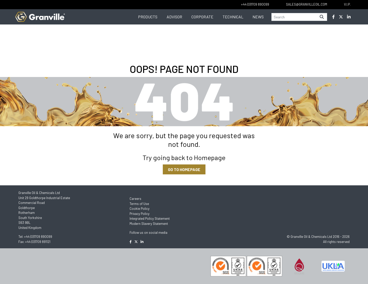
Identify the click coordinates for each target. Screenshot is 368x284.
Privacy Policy (140, 214)
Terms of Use (139, 204)
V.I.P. (347, 4)
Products (147, 16)
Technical (233, 16)
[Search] (294, 17)
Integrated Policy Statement (150, 218)
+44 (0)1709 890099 (38, 237)
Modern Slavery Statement (149, 224)
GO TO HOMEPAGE (184, 169)
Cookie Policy (140, 208)
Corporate (202, 16)
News (258, 16)
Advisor (174, 16)
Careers (135, 199)
